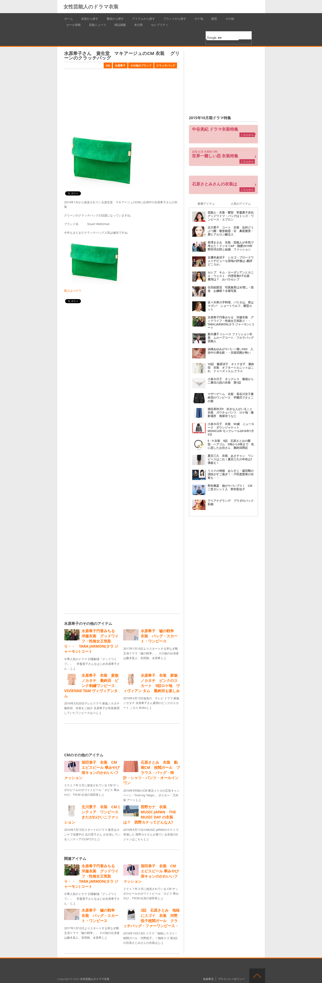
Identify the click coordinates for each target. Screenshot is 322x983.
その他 (229, 19)
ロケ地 (198, 19)
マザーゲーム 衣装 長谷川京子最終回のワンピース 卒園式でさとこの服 (231, 397)
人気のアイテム (241, 204)
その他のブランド (141, 65)
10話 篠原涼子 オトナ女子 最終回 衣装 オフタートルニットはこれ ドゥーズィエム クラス (231, 367)
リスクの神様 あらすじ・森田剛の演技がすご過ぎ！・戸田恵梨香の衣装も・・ (231, 474)
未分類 (138, 25)
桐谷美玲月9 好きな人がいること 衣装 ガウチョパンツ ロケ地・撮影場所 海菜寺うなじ (231, 412)
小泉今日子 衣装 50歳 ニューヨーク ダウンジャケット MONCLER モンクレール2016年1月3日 (231, 429)
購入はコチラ (72, 291)
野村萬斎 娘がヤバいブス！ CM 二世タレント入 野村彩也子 (231, 487)
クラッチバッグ (165, 65)
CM (108, 65)
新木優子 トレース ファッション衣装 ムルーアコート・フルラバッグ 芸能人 (232, 337)
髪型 (214, 19)
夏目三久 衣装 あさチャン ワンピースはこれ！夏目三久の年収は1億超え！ (231, 459)
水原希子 (120, 65)
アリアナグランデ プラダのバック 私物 (232, 502)
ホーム (68, 19)
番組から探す (115, 19)
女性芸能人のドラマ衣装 (90, 6)
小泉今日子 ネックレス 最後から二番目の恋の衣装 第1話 (231, 380)
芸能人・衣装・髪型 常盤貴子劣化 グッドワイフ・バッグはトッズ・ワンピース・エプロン (232, 215)
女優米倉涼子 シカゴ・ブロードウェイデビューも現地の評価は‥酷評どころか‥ (231, 260)
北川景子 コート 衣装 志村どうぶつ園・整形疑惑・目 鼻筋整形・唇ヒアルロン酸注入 (231, 230)
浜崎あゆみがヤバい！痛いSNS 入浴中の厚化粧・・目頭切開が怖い (230, 350)
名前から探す (89, 19)
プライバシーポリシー (231, 979)
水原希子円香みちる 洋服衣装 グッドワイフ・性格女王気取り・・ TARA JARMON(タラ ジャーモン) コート (231, 322)
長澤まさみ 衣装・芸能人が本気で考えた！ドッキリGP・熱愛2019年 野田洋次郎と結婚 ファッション (231, 245)
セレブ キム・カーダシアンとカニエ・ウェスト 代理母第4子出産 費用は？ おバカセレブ (231, 275)
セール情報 (73, 25)
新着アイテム (206, 204)
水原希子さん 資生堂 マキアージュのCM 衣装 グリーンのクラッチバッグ (121, 55)
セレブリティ (159, 25)
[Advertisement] (122, 100)
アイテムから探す (143, 19)
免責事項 (208, 979)
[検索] (223, 37)
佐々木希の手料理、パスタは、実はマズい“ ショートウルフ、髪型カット (231, 305)
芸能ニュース (97, 25)
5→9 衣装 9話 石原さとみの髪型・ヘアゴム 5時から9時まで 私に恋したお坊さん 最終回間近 (231, 444)
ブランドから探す (174, 19)
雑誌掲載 (120, 25)
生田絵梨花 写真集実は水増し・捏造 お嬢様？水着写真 (231, 289)
